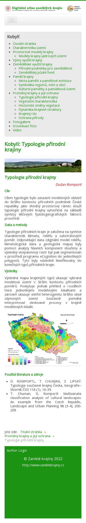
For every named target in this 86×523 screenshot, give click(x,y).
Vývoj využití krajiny (27, 60)
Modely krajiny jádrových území (42, 56)
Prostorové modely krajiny (33, 51)
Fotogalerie (22, 121)
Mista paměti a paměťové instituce (45, 80)
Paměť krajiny (23, 76)
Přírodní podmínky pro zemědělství (45, 68)
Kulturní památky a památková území (47, 88)
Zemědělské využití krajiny (32, 64)
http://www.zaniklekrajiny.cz (43, 465)
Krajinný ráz (27, 113)
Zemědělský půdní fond (36, 72)
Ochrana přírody (31, 117)
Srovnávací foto (25, 126)
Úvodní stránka (24, 43)
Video (17, 130)
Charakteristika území (29, 47)
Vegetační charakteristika (38, 101)
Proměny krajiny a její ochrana (36, 93)
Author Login (17, 450)
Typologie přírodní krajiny (38, 97)
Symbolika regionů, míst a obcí (42, 84)
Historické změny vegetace (39, 105)
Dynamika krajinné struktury (40, 109)
